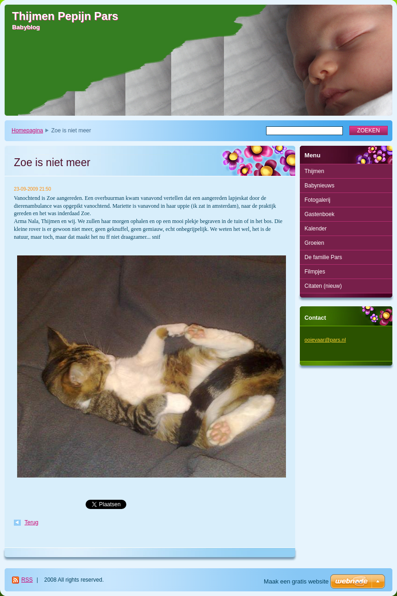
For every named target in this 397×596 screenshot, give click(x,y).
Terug (31, 522)
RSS (27, 580)
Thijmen (314, 171)
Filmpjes (314, 271)
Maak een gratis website (296, 581)
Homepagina (27, 130)
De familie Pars (323, 257)
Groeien (314, 243)
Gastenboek (319, 214)
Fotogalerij (317, 200)
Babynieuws (319, 185)
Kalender (315, 228)
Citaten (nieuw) (323, 286)
